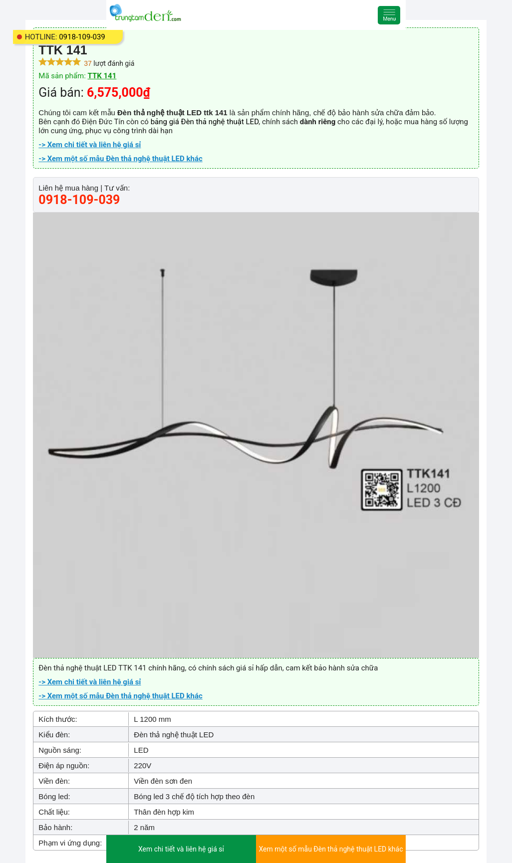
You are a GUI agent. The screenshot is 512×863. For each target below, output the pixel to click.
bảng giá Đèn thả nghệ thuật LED (205, 121)
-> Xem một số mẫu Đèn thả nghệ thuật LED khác (120, 158)
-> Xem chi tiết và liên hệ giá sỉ (89, 144)
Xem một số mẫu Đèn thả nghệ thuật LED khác (330, 849)
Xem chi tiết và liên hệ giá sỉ (181, 849)
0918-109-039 (82, 36)
